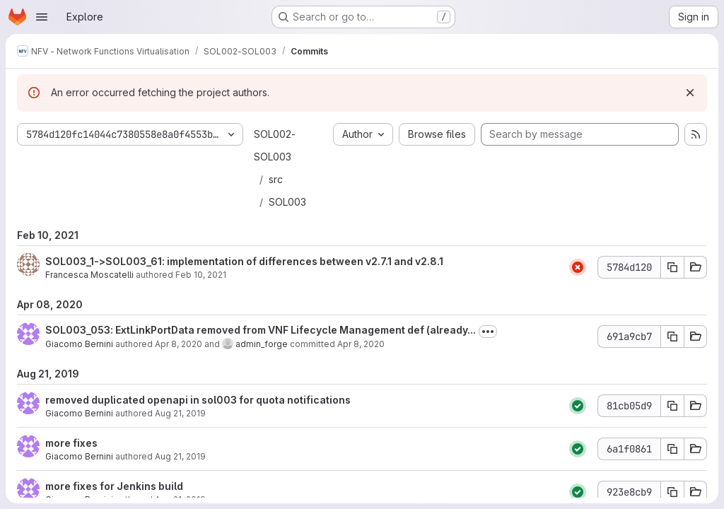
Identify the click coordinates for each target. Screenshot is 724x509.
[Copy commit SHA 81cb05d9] (672, 405)
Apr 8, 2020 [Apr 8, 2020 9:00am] (178, 344)
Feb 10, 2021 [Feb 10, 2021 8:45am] (200, 274)
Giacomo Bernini (79, 344)
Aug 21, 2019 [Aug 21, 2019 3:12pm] (180, 456)
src (276, 179)
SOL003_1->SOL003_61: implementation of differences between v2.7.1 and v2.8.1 (244, 261)
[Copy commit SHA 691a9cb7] (672, 336)
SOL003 (287, 202)
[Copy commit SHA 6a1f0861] (672, 449)
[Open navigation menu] (41, 17)
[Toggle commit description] (488, 331)
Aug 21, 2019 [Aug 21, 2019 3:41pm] (180, 413)
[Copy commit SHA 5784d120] (672, 267)
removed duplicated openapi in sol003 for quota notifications (198, 400)
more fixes (71, 443)
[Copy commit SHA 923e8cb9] (672, 492)
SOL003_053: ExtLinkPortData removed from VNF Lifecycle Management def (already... (260, 330)
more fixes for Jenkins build (114, 486)
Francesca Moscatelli (89, 274)
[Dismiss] (690, 92)
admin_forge (261, 344)
